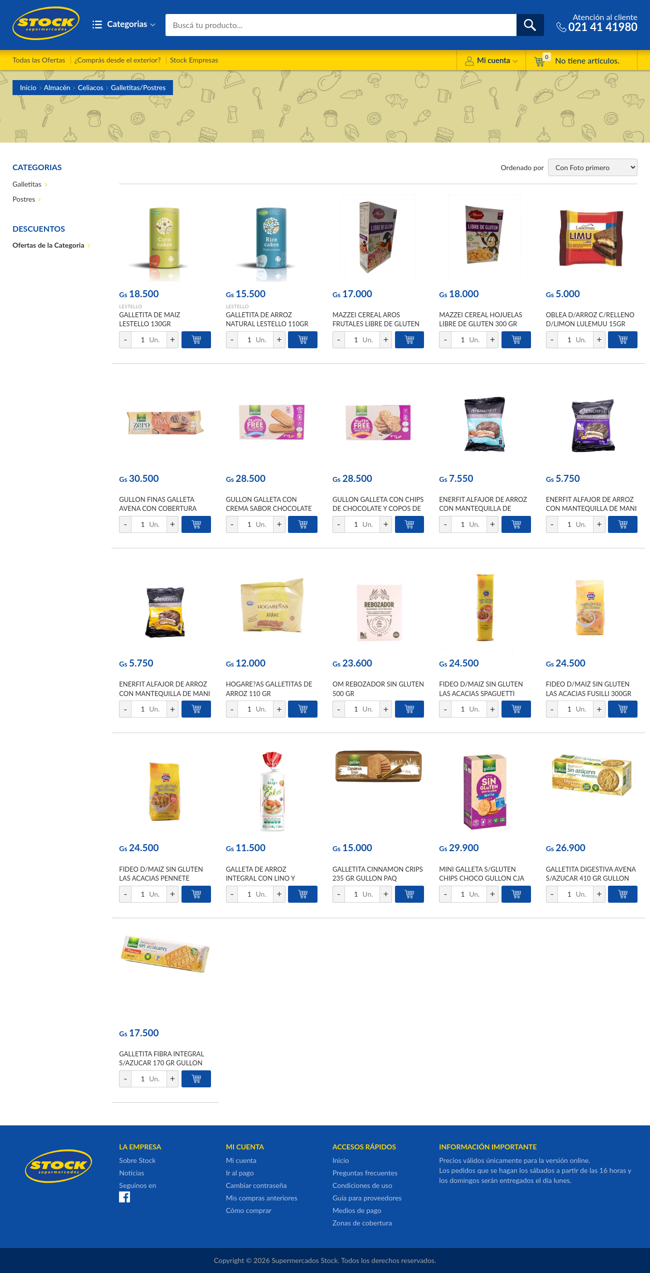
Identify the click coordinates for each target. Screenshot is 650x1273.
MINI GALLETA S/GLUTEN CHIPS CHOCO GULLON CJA (481, 873)
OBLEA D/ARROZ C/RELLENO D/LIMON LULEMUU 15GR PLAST (590, 324)
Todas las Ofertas (38, 60)
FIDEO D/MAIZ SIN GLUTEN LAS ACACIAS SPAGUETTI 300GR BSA (481, 693)
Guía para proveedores (367, 1197)
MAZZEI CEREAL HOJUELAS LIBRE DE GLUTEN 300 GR (480, 319)
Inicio (28, 87)
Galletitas (27, 184)
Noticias (131, 1172)
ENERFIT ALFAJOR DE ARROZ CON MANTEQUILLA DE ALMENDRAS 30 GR (483, 508)
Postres (23, 199)
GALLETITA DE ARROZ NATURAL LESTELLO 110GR (267, 319)
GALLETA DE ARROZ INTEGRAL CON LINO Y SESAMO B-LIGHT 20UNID (265, 878)
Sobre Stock (137, 1160)
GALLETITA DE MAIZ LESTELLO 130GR (149, 319)
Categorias (124, 25)
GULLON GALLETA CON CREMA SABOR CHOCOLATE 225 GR (269, 508)
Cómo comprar (249, 1210)
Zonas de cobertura (362, 1222)
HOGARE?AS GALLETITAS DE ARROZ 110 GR (269, 688)
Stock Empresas (194, 60)
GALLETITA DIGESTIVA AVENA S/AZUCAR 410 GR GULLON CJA (591, 878)
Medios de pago (357, 1210)
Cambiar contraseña (256, 1185)
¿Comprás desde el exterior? (117, 60)
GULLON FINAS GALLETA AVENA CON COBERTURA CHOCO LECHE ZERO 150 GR (162, 508)
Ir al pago (240, 1172)
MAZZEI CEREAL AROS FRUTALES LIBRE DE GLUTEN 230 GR (376, 324)
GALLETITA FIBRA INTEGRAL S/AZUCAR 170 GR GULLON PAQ (161, 1063)
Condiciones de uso (362, 1185)
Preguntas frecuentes (365, 1172)
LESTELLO (130, 306)
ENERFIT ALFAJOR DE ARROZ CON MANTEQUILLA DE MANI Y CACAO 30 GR (591, 508)
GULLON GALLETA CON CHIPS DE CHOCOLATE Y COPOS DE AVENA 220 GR (378, 508)
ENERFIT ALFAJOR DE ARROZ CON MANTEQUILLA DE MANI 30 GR (164, 693)
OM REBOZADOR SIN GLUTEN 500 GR (378, 688)
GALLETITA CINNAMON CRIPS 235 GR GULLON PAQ (377, 873)
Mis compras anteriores (262, 1197)
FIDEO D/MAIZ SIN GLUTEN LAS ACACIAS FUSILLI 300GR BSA (589, 693)
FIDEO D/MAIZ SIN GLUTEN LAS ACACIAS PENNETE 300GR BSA (161, 878)
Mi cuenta (491, 62)
